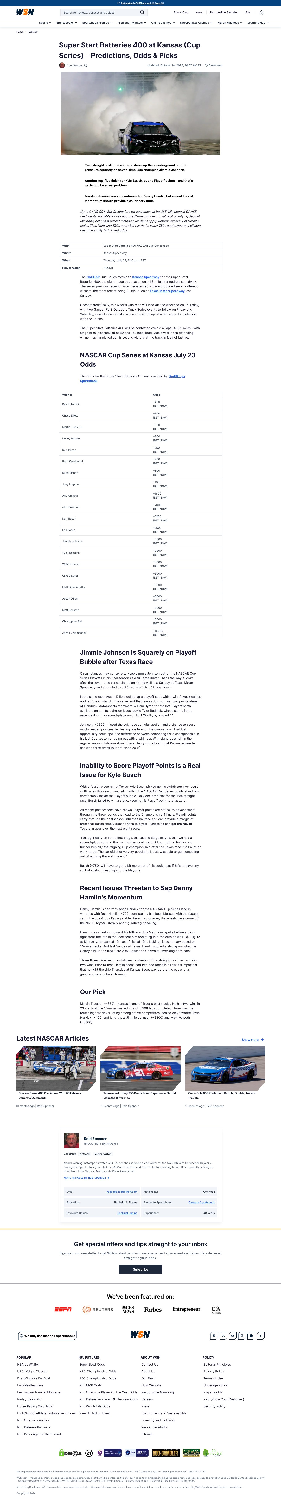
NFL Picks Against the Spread (39, 1438)
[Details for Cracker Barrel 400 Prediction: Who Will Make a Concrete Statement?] (56, 1068)
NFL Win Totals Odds (94, 1411)
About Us (148, 1376)
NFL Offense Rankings (33, 1425)
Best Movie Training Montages (39, 1397)
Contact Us (149, 1369)
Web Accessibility (154, 1432)
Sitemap (147, 1438)
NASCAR (33, 31)
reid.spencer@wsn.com (122, 1196)
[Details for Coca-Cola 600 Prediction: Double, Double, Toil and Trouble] (225, 1068)
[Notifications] (262, 12)
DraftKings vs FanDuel (33, 1383)
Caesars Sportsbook (201, 1206)
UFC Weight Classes (32, 1376)
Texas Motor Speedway (167, 291)
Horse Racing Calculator (35, 1411)
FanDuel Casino (127, 1217)
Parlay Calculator (29, 1404)
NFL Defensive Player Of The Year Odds (108, 1404)
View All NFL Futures (94, 1418)
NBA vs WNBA (27, 1369)
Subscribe (140, 1274)
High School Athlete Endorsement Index (46, 1418)
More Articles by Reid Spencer (86, 1182)
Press (145, 1411)
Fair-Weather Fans (30, 1390)
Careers (147, 1404)
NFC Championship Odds (97, 1376)
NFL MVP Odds (90, 1390)
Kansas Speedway (145, 277)
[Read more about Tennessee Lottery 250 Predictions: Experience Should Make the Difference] (140, 1098)
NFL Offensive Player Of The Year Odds (108, 1397)
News (199, 12)
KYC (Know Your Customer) (223, 1404)
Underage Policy (215, 1390)
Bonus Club (181, 12)
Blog (248, 12)
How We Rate (151, 1390)
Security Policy (214, 1411)
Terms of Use (213, 1383)
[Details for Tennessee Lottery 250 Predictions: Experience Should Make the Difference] (140, 1068)
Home (19, 31)
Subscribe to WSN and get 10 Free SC (142, 3)
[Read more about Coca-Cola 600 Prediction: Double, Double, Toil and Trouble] (225, 1098)
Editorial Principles (217, 1369)
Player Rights (213, 1397)
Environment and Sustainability (164, 1418)
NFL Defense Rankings (33, 1432)
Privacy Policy (213, 1376)
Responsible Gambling (224, 12)
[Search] (142, 12)
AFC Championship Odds (97, 1383)
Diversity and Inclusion (158, 1425)
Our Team (148, 1383)
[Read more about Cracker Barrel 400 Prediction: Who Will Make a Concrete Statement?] (56, 1098)
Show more (253, 1039)
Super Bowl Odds (92, 1369)
